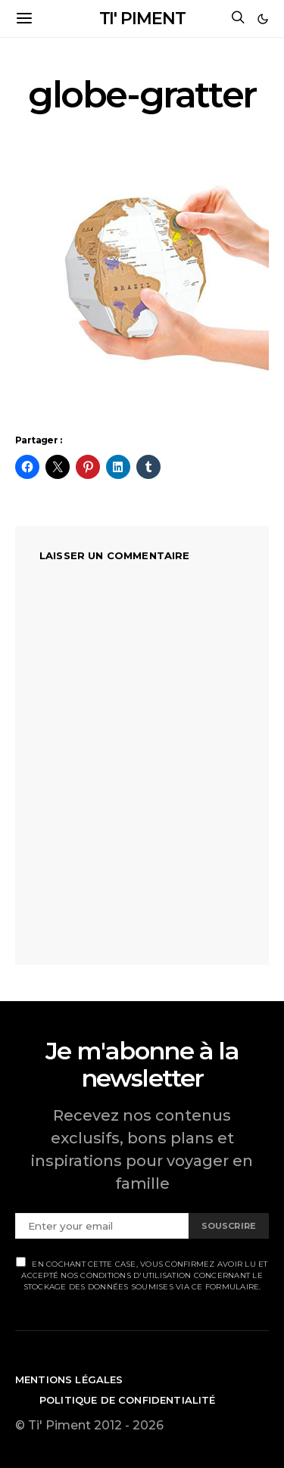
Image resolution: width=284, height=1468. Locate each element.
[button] (263, 19)
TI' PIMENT (142, 18)
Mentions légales (69, 1379)
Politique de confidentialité (127, 1400)
